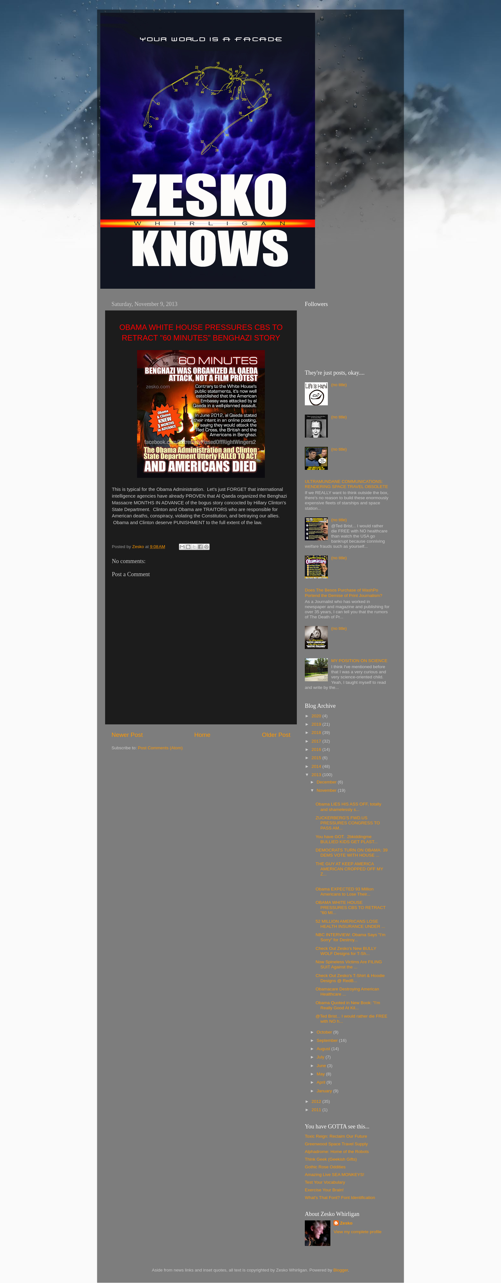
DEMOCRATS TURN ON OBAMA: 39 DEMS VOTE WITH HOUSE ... (352, 853)
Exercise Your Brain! (324, 1190)
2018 (317, 732)
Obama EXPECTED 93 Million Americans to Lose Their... (345, 892)
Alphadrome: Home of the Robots (337, 1151)
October (325, 1032)
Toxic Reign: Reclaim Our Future (336, 1136)
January (325, 1090)
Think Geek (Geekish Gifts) (331, 1159)
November (327, 790)
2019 (317, 724)
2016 (317, 749)
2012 (317, 1101)
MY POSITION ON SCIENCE (359, 660)
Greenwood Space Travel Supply (336, 1144)
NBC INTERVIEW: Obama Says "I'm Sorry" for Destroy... (350, 937)
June (322, 1065)
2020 (317, 716)
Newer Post (127, 734)
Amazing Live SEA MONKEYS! (334, 1174)
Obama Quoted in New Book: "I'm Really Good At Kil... (348, 1005)
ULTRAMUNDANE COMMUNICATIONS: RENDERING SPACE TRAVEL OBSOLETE (346, 484)
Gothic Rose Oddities (325, 1167)
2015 (317, 757)
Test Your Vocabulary (325, 1182)
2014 (317, 766)
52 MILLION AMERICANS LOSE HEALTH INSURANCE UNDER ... (350, 924)
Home (202, 734)
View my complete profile (358, 1231)
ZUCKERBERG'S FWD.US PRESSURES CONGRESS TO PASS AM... (348, 822)
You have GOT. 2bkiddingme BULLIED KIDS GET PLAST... (347, 839)
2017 (317, 741)
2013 (317, 774)
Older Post (276, 734)
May (321, 1074)
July (321, 1057)
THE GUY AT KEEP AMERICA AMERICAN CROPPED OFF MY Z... (349, 868)
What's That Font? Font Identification (340, 1197)
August (324, 1048)
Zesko (346, 1223)
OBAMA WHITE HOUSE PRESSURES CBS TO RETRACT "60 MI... (351, 907)
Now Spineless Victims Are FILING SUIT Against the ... (349, 964)
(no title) (339, 384)
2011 (317, 1109)
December (327, 782)
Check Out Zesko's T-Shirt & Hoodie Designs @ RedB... (350, 978)
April (322, 1082)
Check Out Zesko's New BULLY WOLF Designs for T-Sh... (346, 951)
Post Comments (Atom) (160, 747)
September (328, 1040)
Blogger (340, 1270)
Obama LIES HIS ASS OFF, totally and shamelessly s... (349, 807)
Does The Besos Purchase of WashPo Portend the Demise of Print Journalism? (343, 593)
